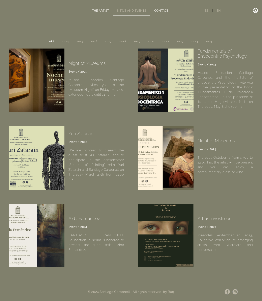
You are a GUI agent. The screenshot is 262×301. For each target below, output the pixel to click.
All (52, 41)
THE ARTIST (100, 10)
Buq (171, 292)
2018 (122, 41)
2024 (194, 41)
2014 (65, 41)
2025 (209, 41)
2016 (94, 41)
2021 (151, 41)
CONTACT (161, 10)
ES (206, 10)
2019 (137, 41)
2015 (79, 41)
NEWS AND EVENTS (131, 10)
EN (218, 10)
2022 (165, 41)
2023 (180, 41)
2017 (108, 41)
